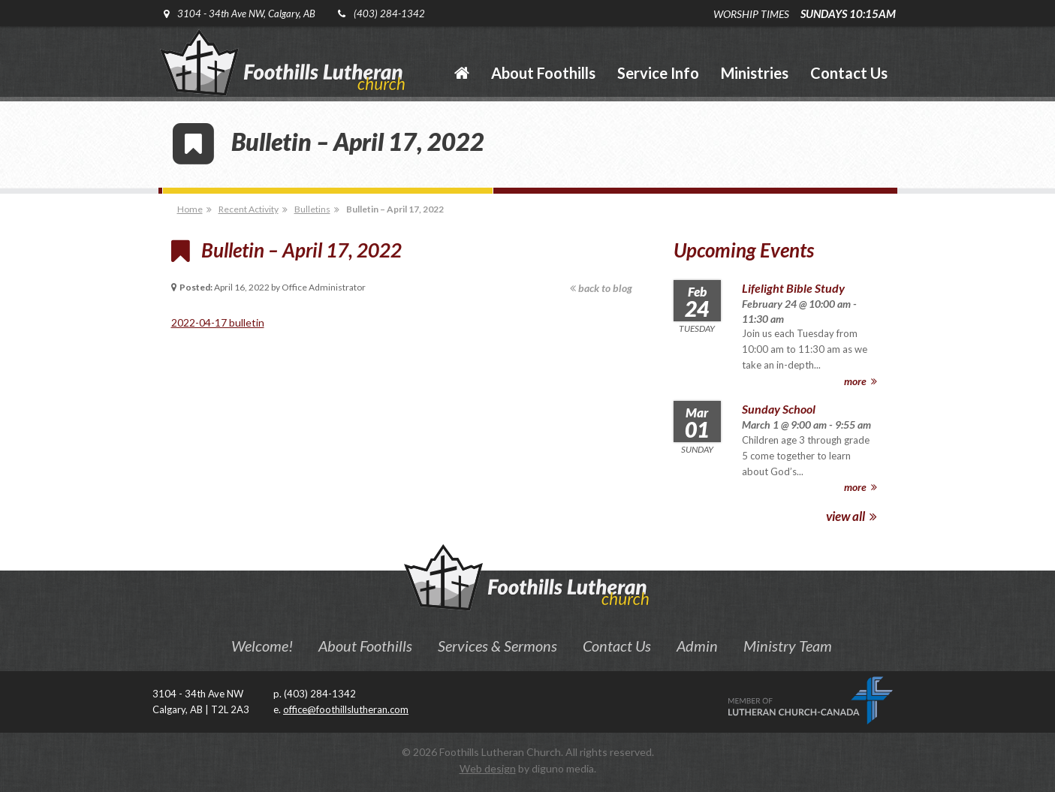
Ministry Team (787, 646)
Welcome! (262, 646)
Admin (697, 646)
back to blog (601, 288)
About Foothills (365, 646)
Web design (488, 768)
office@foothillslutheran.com (345, 709)
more (860, 381)
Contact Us (617, 646)
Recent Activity (249, 209)
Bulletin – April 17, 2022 (395, 209)
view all (851, 516)
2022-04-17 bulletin (217, 322)
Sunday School (778, 409)
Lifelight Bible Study (793, 288)
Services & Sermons (497, 646)
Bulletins (312, 209)
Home (190, 209)
